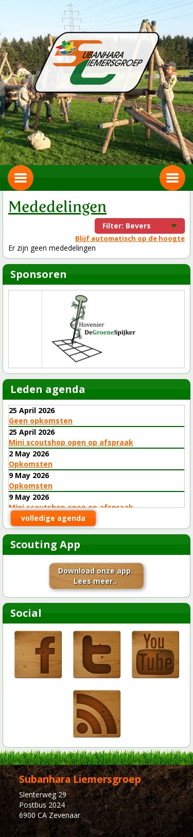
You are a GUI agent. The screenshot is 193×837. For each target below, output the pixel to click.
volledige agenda (53, 518)
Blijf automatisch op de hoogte (130, 238)
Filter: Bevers (133, 227)
